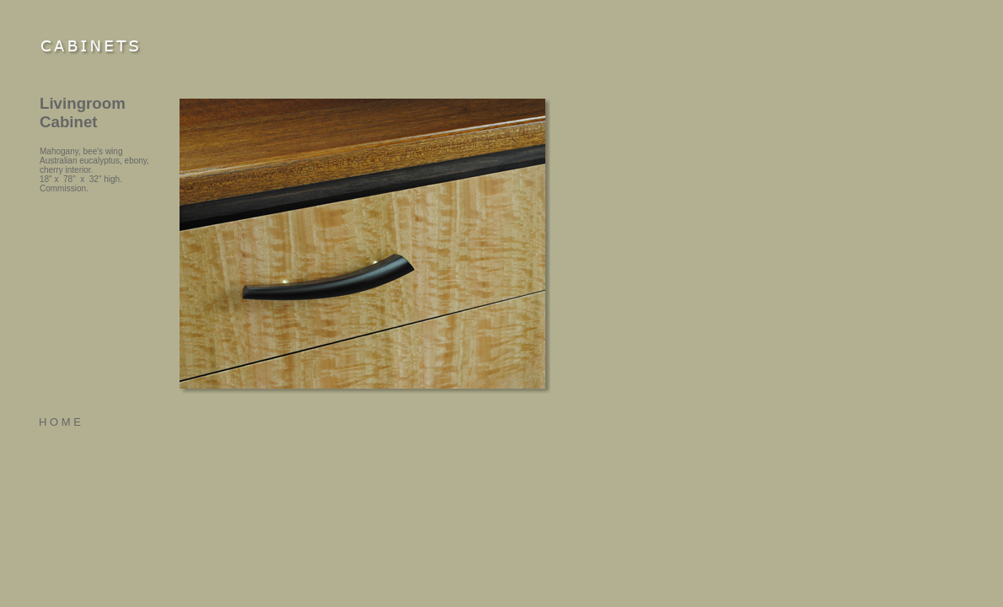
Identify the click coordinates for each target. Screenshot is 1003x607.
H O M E (60, 422)
